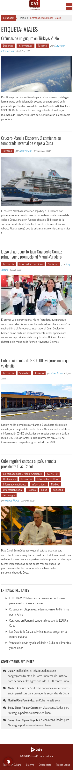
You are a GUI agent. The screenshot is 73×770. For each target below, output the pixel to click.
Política (32, 490)
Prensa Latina (63, 764)
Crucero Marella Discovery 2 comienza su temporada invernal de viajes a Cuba (31, 140)
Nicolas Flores (12, 500)
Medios (55, 484)
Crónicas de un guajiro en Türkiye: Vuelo (30, 38)
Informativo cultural (48, 479)
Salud (44, 490)
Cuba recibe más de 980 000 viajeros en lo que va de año (35, 362)
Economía (8, 264)
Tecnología (9, 495)
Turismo (42, 45)
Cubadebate (45, 764)
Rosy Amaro (25, 150)
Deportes (8, 45)
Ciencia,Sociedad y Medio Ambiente (22, 474)
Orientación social (12, 490)
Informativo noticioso (31, 264)
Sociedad (53, 264)
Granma (30, 764)
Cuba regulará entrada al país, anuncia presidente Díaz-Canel (28, 463)
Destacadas (9, 479)
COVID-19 (52, 474)
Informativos (25, 45)
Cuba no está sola (49, 700)
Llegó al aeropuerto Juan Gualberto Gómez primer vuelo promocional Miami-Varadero (31, 254)
